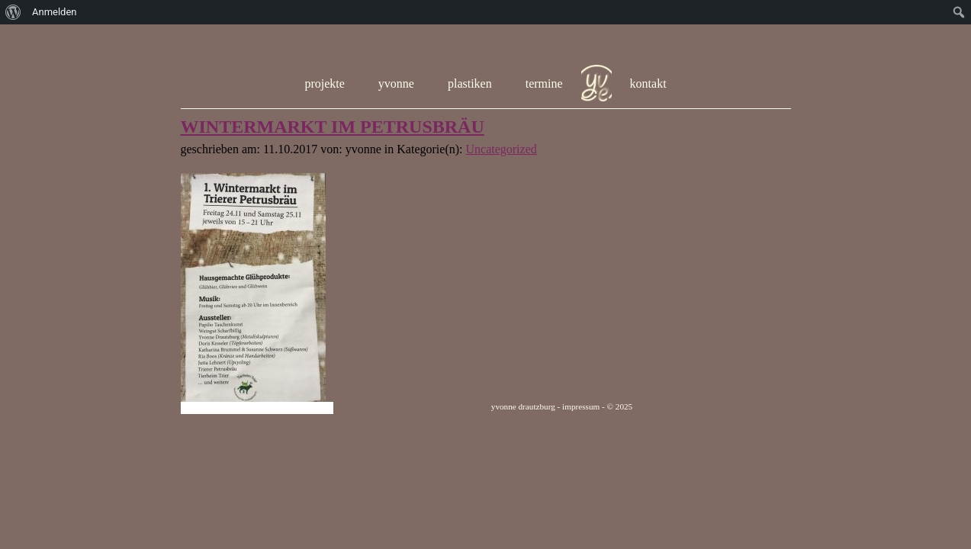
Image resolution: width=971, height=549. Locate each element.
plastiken (470, 83)
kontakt (648, 83)
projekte (324, 83)
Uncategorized (500, 149)
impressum (581, 406)
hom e (596, 84)
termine (544, 83)
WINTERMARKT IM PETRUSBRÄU (332, 126)
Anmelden (54, 12)
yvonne (396, 83)
